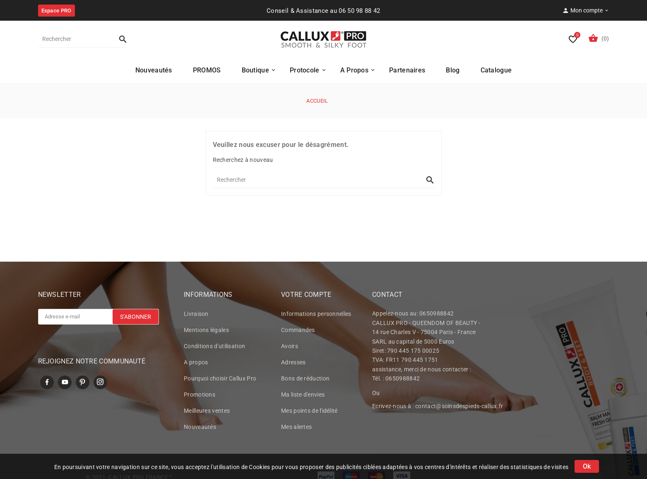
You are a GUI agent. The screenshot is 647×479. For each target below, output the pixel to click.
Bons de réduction (305, 379)
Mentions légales (206, 330)
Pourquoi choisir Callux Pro (220, 379)
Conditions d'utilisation (214, 347)
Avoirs (289, 347)
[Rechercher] (74, 39)
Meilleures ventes (207, 411)
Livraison (196, 314)
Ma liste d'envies (303, 395)
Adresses (293, 363)
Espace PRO (56, 10)
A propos (196, 363)
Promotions (199, 395)
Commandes (298, 330)
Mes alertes (296, 427)
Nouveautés (200, 427)
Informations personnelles (316, 314)
